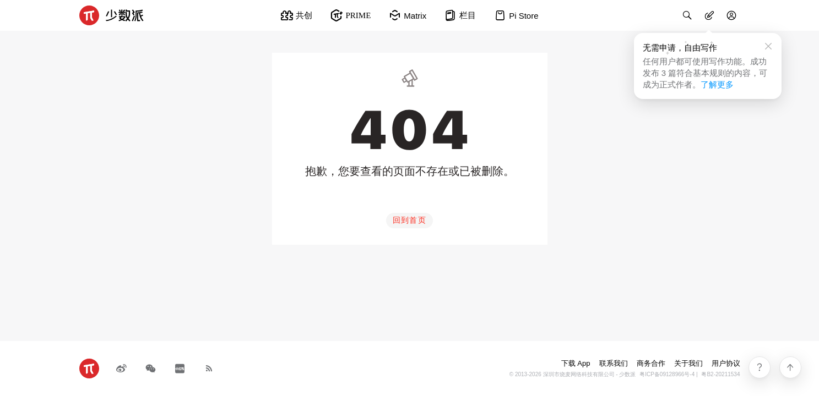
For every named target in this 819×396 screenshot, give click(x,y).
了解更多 (717, 84)
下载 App (575, 363)
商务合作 (651, 363)
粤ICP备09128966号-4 (667, 374)
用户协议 (726, 363)
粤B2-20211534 (720, 374)
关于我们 (688, 363)
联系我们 (613, 363)
